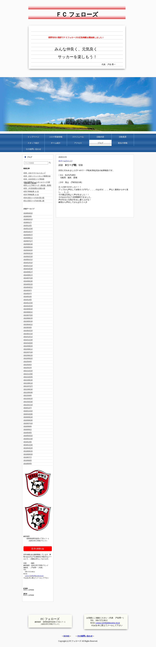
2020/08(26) (28, 420)
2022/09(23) (28, 346)
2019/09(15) (28, 451)
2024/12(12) (28, 263)
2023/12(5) (28, 300)
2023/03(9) (28, 327)
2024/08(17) (28, 275)
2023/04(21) (28, 324)
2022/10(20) (28, 343)
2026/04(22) (28, 213)
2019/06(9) (28, 460)
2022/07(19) (28, 352)
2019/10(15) (28, 448)
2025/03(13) (28, 253)
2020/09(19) (28, 417)
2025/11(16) (28, 229)
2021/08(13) (28, 383)
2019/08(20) (28, 454)
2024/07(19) (28, 278)
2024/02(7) (28, 294)
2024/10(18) (28, 269)
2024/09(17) (28, 272)
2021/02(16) (28, 402)
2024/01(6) (28, 297)
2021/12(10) (28, 371)
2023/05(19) (28, 321)
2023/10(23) (28, 306)
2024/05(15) (28, 284)
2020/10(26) (28, 414)
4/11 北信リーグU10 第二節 (34, 201)
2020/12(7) (28, 408)
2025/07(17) (28, 241)
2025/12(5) (28, 226)
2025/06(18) (28, 244)
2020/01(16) (28, 439)
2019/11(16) (28, 445)
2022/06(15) (28, 355)
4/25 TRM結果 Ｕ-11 (31, 191)
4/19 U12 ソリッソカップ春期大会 (37, 176)
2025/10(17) (28, 232)
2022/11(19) (28, 340)
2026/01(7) (28, 222)
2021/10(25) (28, 377)
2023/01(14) (28, 334)
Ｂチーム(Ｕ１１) (65, 161)
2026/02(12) (28, 219)
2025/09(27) (28, 235)
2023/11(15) (28, 303)
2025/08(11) (28, 238)
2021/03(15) (28, 399)
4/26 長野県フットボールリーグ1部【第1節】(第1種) (37, 182)
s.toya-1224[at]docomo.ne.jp (34, 576)
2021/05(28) (28, 392)
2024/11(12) (28, 266)
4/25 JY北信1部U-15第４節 (34, 188)
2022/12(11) (28, 337)
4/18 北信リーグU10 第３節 (34, 198)
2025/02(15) (28, 256)
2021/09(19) (28, 380)
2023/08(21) (28, 312)
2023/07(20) (28, 315)
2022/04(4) (28, 361)
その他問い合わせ (85, 636)
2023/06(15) (28, 318)
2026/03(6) (28, 216)
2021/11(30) (28, 374)
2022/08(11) (28, 349)
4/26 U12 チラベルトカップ (34, 173)
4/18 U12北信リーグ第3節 (34, 179)
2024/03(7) (28, 290)
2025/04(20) (28, 250)
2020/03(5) (28, 433)
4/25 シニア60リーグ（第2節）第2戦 (37, 185)
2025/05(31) (28, 247)
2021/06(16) (28, 389)
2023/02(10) (28, 331)
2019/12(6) (28, 442)
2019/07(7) (28, 457)
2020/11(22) (28, 411)
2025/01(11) (28, 259)
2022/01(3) (28, 368)
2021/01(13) (28, 405)
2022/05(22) (28, 358)
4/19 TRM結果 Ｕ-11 (31, 194)
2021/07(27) (28, 386)
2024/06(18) (28, 281)
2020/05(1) (28, 429)
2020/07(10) (28, 423)
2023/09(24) (28, 309)
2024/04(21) (28, 287)
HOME (66, 636)
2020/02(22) (28, 436)
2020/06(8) (28, 426)
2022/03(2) (28, 365)
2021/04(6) (28, 395)
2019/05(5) (28, 463)
